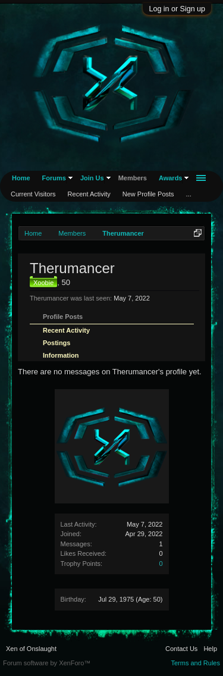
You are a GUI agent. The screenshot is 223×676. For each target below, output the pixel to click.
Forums (54, 177)
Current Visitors (33, 194)
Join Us (92, 177)
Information (61, 355)
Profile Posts (63, 316)
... (188, 194)
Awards (171, 177)
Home (21, 177)
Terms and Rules (195, 662)
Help (210, 648)
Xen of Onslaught (31, 648)
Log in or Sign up (177, 9)
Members (132, 177)
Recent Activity (66, 330)
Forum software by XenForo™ (46, 662)
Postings (56, 342)
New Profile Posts (148, 194)
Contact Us (181, 648)
